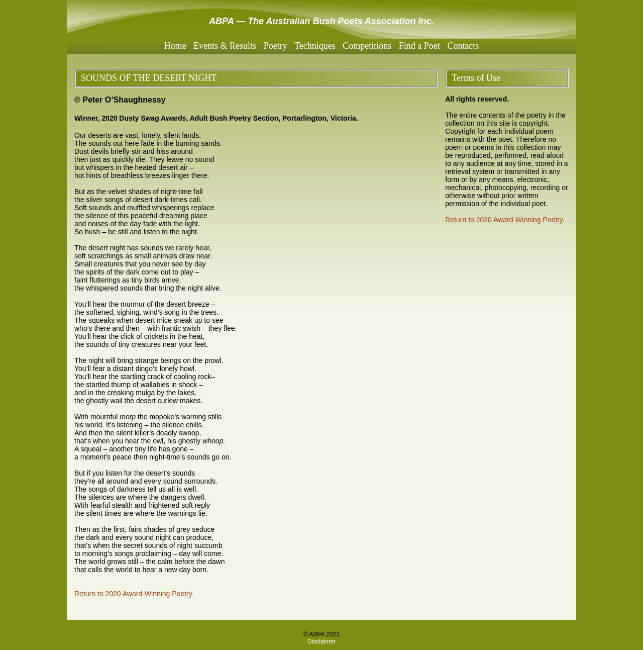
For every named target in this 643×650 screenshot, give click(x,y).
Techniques (315, 46)
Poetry (275, 46)
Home (175, 46)
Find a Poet (419, 46)
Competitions (367, 46)
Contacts (463, 46)
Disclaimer (321, 641)
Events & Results (224, 46)
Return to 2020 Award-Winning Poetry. (134, 594)
